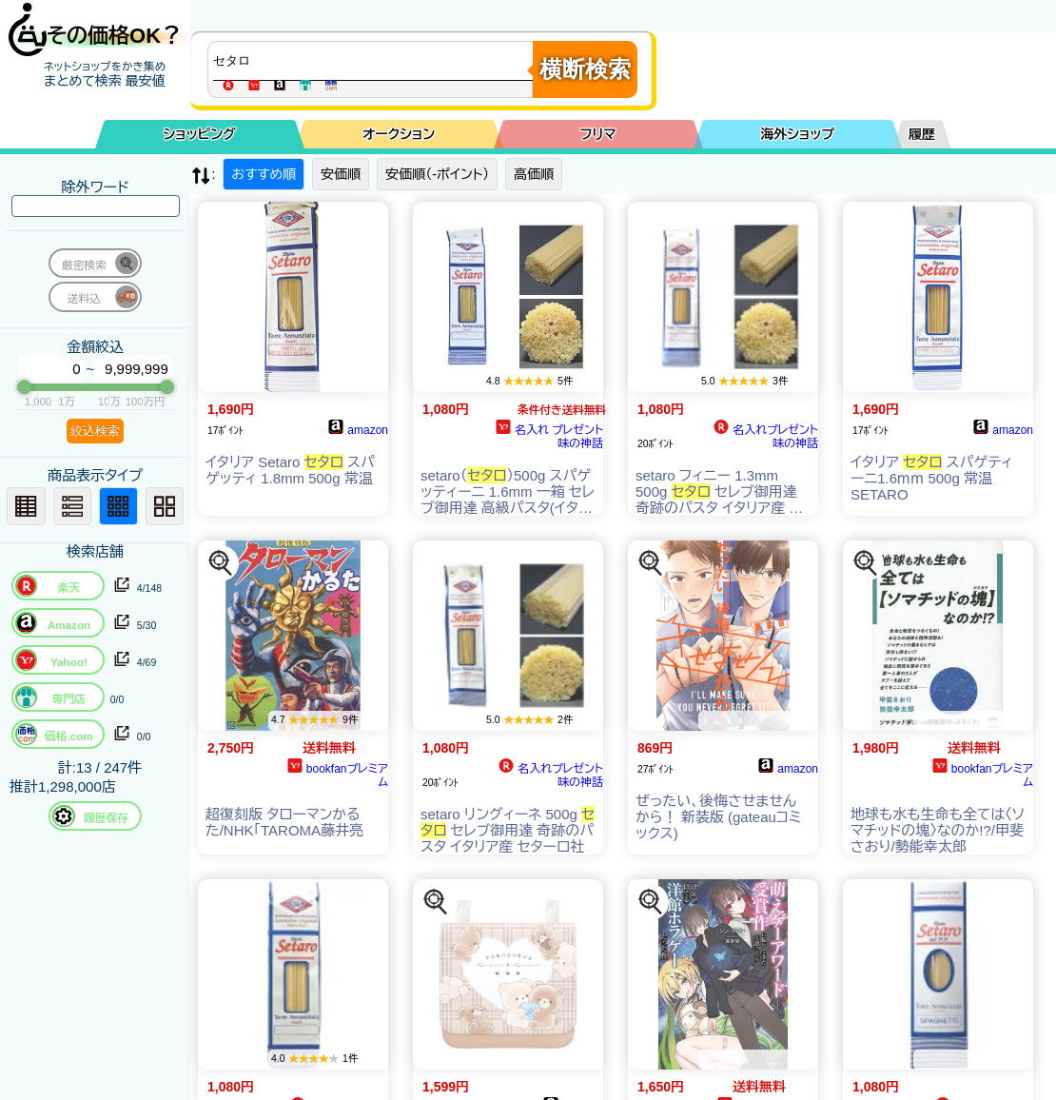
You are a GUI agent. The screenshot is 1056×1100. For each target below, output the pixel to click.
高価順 (534, 174)
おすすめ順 (263, 174)
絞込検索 (95, 430)
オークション (398, 134)
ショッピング (200, 134)
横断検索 (585, 69)
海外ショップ (797, 134)
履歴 (922, 134)
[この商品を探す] (221, 563)
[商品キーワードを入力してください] (374, 61)
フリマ (598, 134)
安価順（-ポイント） (437, 174)
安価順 (341, 174)
